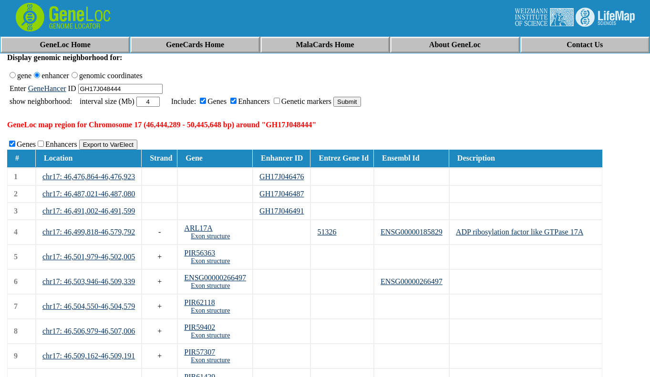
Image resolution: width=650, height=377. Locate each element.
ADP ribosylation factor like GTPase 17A (519, 232)
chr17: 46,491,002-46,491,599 (88, 211)
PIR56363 (199, 253)
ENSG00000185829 (412, 232)
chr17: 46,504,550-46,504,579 (88, 306)
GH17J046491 (281, 211)
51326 (326, 232)
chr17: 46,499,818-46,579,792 (88, 232)
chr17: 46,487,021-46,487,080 (88, 194)
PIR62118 (199, 302)
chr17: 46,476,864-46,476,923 (88, 177)
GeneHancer (47, 88)
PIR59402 (199, 327)
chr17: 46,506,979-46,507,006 (88, 331)
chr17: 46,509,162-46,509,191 (88, 356)
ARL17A (198, 228)
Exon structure (210, 236)
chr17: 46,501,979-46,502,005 (88, 257)
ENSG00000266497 (215, 278)
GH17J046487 (281, 194)
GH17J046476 (281, 177)
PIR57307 (199, 352)
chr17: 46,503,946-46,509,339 (88, 281)
